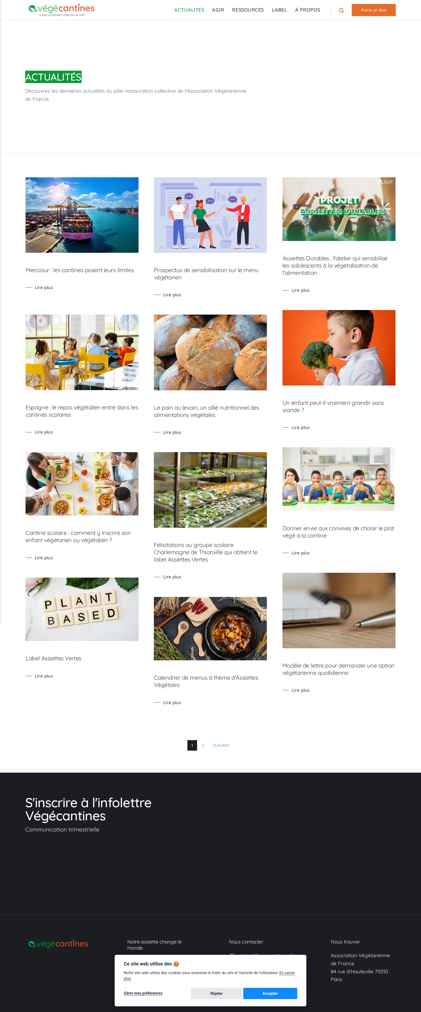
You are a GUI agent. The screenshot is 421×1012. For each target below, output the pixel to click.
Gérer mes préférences (143, 994)
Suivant (221, 745)
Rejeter (257, 994)
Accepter (284, 994)
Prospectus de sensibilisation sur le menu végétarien (214, 273)
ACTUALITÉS (189, 10)
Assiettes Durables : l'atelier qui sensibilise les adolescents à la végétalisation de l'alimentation (348, 265)
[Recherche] (342, 10)
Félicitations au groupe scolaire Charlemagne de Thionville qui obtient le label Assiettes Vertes (213, 557)
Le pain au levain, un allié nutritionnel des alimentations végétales (214, 413)
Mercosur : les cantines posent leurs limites (74, 273)
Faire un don (373, 10)
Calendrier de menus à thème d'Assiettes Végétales (214, 689)
